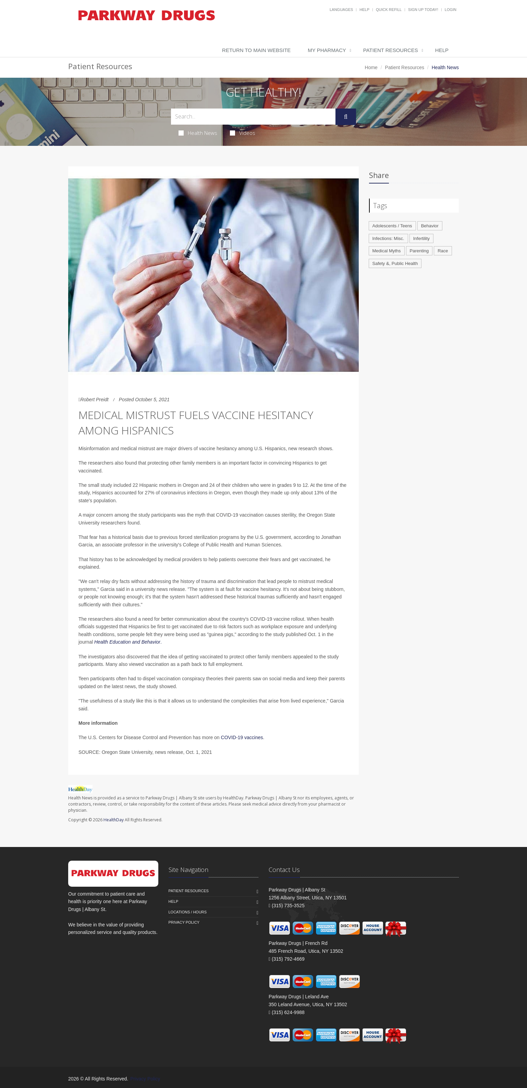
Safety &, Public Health (395, 263)
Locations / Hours (188, 912)
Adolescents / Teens (392, 225)
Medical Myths (386, 250)
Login (450, 10)
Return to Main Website (256, 50)
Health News (198, 132)
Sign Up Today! (423, 10)
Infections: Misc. (388, 238)
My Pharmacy (327, 50)
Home (371, 67)
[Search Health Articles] (253, 117)
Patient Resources (390, 50)
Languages (341, 10)
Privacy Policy (184, 922)
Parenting (419, 250)
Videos (242, 132)
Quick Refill (389, 10)
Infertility (421, 238)
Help (364, 10)
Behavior (430, 225)
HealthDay (113, 820)
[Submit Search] (345, 117)
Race (443, 250)
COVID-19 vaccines (242, 737)
